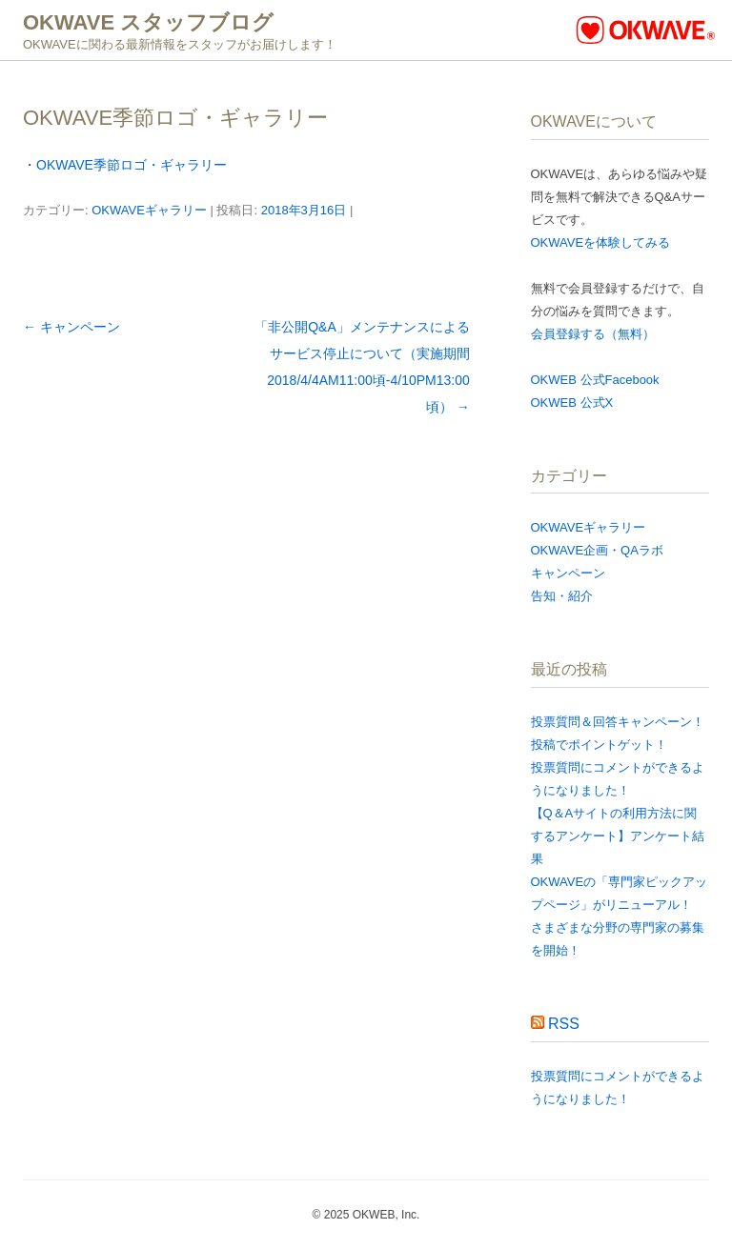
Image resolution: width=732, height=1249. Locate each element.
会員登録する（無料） (593, 334)
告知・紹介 (562, 596)
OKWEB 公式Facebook (595, 380)
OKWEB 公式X (572, 402)
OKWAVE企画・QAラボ (597, 550)
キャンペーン (71, 326)
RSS (564, 1024)
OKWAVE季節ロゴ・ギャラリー (131, 164)
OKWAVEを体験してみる (601, 242)
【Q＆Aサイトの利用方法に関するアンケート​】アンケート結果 (617, 836)
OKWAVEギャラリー (149, 210)
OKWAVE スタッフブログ (148, 22)
